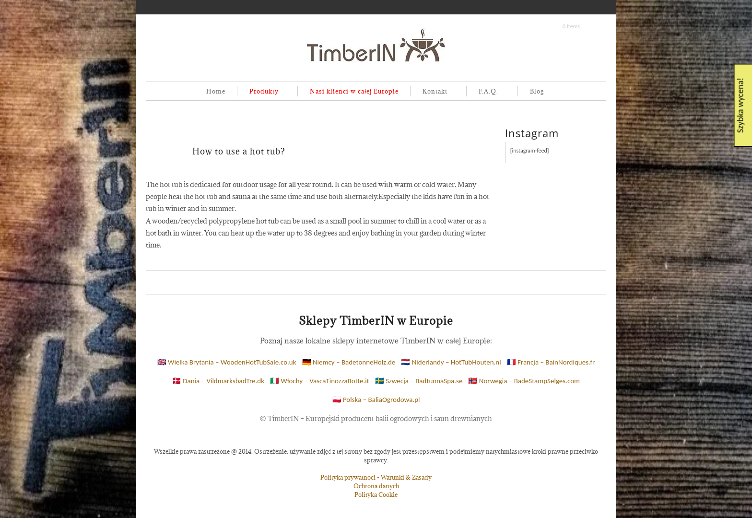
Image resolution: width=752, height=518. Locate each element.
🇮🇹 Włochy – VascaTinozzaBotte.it (319, 381)
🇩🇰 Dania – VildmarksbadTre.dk (218, 381)
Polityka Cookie (376, 494)
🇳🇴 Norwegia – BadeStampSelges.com (524, 381)
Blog (537, 91)
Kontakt (433, 91)
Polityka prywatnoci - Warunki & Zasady (376, 477)
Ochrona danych (376, 486)
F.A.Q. (486, 91)
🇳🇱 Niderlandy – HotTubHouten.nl (451, 362)
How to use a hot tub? (238, 151)
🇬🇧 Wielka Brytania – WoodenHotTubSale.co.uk (226, 362)
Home (215, 91)
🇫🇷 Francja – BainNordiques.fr (551, 362)
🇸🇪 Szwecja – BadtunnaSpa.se (419, 381)
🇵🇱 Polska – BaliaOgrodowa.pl (376, 399)
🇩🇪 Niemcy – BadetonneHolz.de (349, 362)
